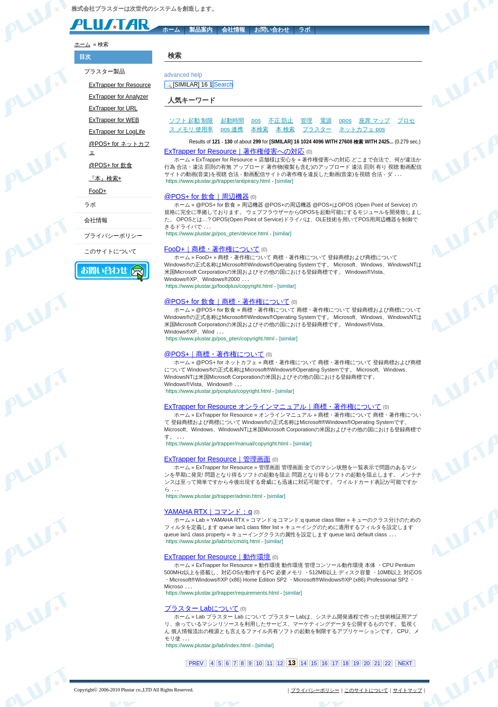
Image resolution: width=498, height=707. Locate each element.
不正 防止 (280, 120)
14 (303, 669)
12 (280, 669)
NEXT (405, 669)
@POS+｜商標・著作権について (214, 356)
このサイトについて (110, 251)
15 (314, 669)
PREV (196, 669)
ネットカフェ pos (362, 129)
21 (377, 669)
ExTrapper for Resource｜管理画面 (217, 462)
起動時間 (232, 120)
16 (324, 669)
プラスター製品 (104, 71)
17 (335, 669)
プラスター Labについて (201, 613)
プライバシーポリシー (113, 235)
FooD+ (98, 191)
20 (367, 669)
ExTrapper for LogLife (117, 131)
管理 (306, 120)
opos (345, 120)
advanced (177, 74)
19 (356, 669)
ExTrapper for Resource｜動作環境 (217, 561)
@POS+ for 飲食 (110, 165)
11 (269, 669)
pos (256, 120)
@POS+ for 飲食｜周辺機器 (206, 197)
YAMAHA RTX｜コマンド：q (208, 515)
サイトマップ (407, 695)
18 (346, 669)
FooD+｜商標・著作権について (212, 250)
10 (259, 669)
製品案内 (201, 29)
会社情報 (233, 29)
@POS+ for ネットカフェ (119, 148)
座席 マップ (374, 120)
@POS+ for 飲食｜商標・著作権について (227, 303)
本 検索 (285, 129)
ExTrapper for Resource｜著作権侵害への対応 (234, 151)
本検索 (259, 129)
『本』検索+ (105, 178)
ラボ (304, 29)
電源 (326, 120)
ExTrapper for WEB (114, 120)
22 (388, 669)
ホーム (171, 29)
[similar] (284, 181)
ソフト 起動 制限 (191, 120)
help (196, 74)
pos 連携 (232, 129)
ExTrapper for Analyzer (118, 96)
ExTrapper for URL (113, 108)
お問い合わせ (271, 29)
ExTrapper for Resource (120, 85)
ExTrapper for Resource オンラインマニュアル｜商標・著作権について (273, 409)
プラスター (317, 129)
